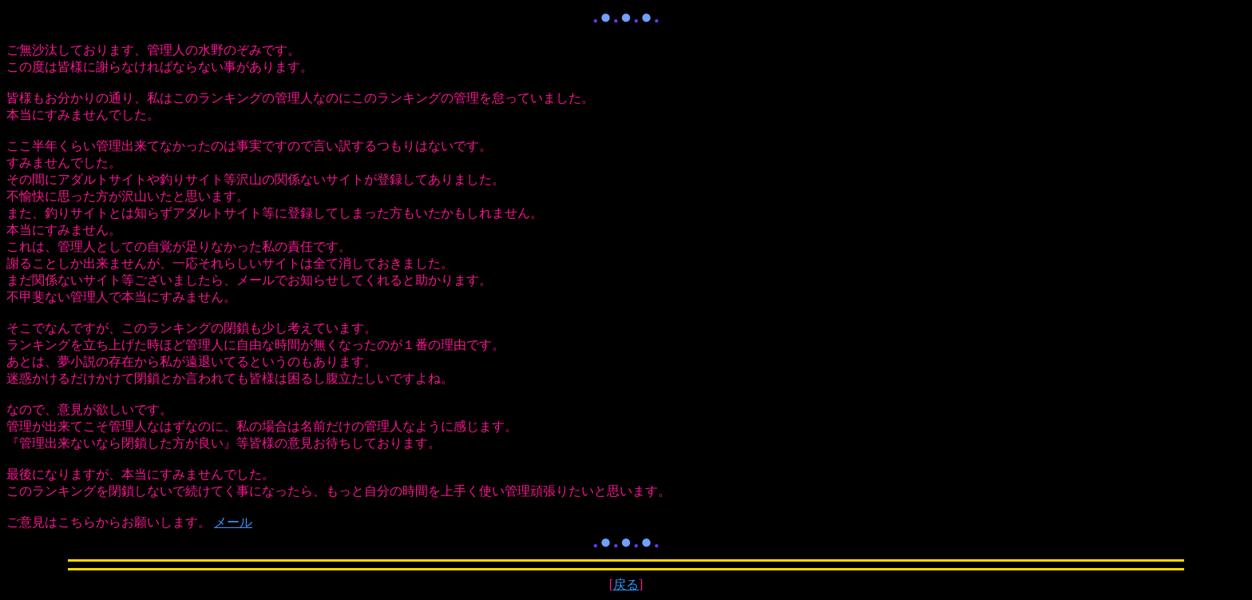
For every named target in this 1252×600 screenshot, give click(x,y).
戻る (626, 584)
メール (233, 522)
